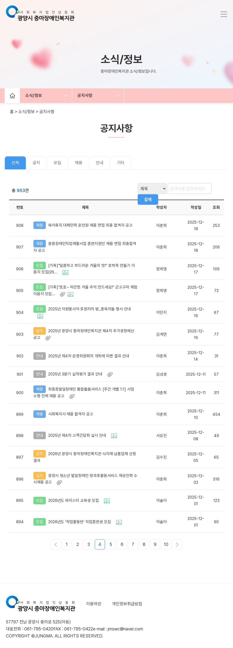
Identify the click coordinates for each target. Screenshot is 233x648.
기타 (122, 163)
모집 (58, 163)
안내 (100, 163)
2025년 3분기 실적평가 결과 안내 (80, 372)
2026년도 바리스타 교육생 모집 (79, 498)
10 (166, 542)
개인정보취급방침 (127, 601)
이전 (56, 543)
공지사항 (85, 95)
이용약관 (93, 601)
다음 (177, 543)
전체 (15, 163)
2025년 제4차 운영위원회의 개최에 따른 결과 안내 (89, 354)
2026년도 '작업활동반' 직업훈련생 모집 (85, 519)
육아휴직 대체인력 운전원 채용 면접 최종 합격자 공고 (91, 225)
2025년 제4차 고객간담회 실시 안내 (82, 434)
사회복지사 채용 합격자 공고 (71, 413)
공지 (36, 163)
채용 (79, 163)
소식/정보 (33, 95)
